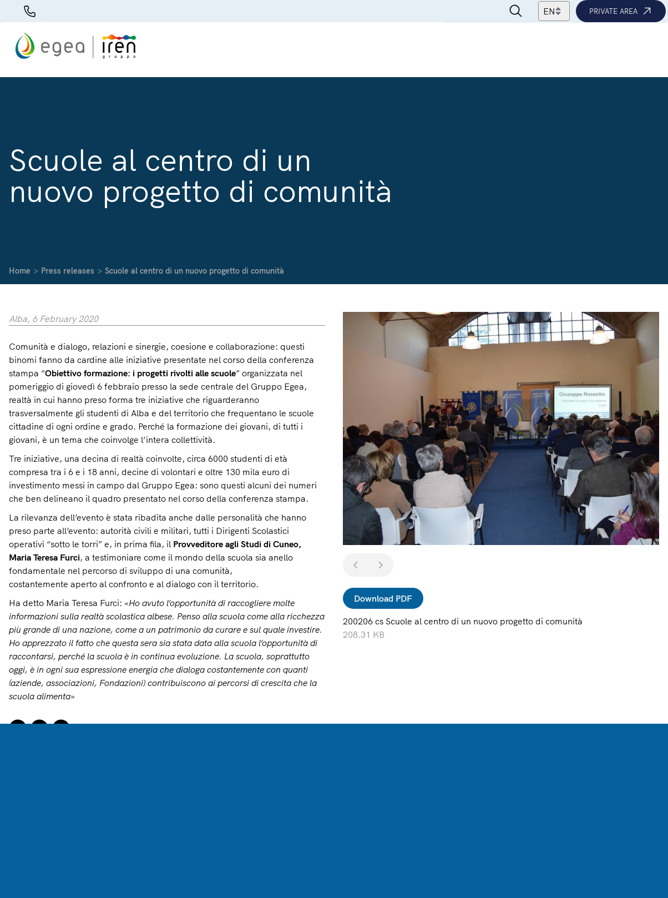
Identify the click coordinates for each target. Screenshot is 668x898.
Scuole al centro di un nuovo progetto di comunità (194, 271)
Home (20, 271)
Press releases (67, 271)
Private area (620, 11)
